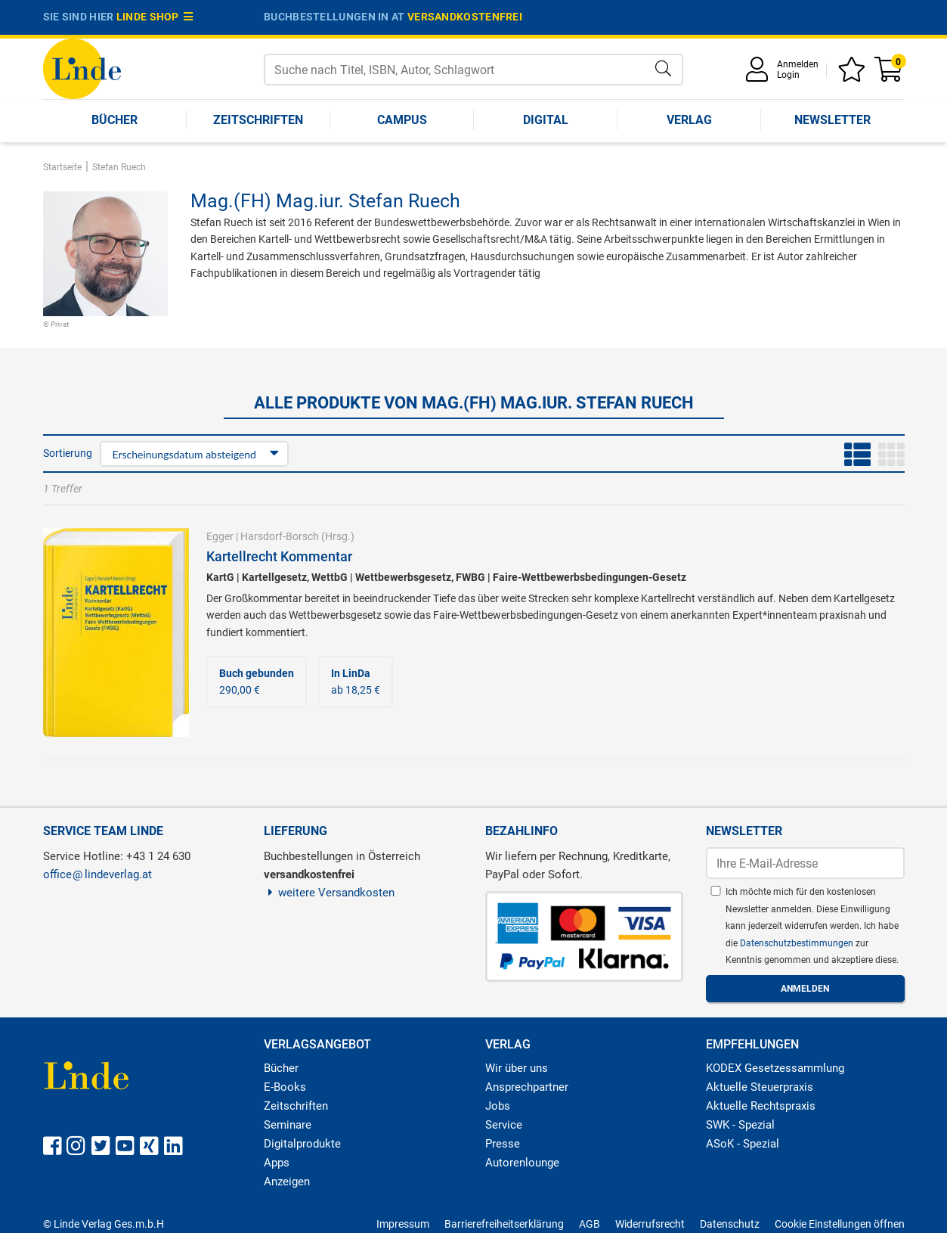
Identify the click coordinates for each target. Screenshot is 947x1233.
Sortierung (67, 453)
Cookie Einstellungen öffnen (840, 1224)
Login (788, 75)
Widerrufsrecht (650, 1224)
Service (503, 1125)
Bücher (114, 120)
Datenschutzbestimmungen (798, 943)
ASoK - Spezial (742, 1144)
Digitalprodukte (302, 1144)
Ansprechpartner (526, 1087)
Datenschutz (730, 1224)
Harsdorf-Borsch (279, 536)
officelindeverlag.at (97, 874)
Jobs (497, 1106)
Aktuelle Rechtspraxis (760, 1106)
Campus (402, 120)
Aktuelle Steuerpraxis (759, 1087)
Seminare (287, 1125)
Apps (276, 1162)
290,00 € (256, 681)
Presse (502, 1144)
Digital (545, 120)
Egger (220, 536)
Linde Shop (154, 17)
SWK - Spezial (740, 1125)
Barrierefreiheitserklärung (504, 1224)
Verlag (689, 120)
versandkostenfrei (464, 17)
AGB (589, 1224)
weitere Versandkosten (329, 892)
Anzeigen (287, 1181)
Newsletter (832, 120)
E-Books (285, 1087)
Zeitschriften (258, 120)
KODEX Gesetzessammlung (775, 1068)
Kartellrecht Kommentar (279, 556)
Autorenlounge (522, 1162)
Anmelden (798, 64)
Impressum (402, 1224)
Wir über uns (516, 1068)
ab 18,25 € (355, 681)
